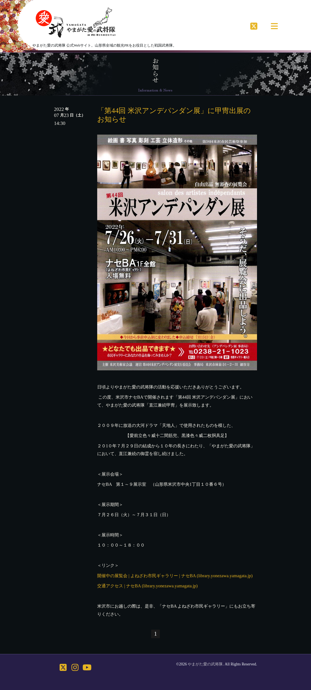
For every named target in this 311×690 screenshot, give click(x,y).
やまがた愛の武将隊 (205, 664)
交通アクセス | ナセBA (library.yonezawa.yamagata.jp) (147, 585)
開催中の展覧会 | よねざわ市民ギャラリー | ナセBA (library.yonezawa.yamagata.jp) (174, 575)
